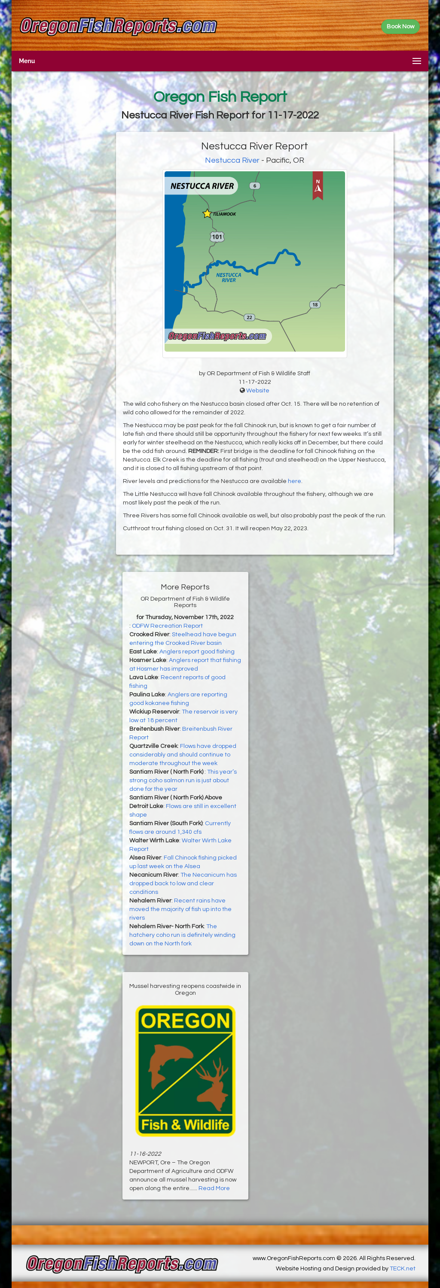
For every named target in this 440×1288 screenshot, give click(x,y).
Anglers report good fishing (197, 652)
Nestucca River (232, 160)
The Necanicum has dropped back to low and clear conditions (183, 883)
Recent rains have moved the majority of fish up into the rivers (180, 909)
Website (257, 391)
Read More (214, 1188)
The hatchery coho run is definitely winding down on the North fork (182, 935)
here (294, 481)
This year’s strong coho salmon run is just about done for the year (183, 780)
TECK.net (403, 1269)
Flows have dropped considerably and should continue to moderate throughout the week (182, 754)
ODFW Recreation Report (167, 626)
